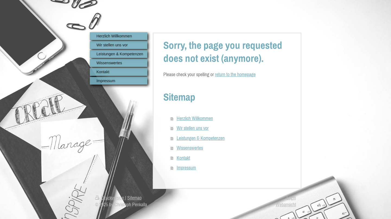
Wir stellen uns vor (193, 128)
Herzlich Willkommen (195, 118)
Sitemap (134, 198)
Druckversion (110, 198)
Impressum (186, 167)
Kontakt (183, 158)
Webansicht (286, 204)
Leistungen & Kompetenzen (201, 138)
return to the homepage (235, 74)
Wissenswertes (190, 148)
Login (291, 198)
